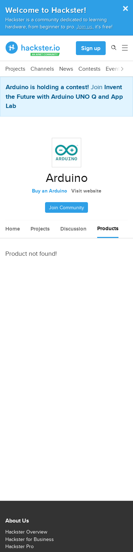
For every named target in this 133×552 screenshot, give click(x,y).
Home (12, 229)
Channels (42, 69)
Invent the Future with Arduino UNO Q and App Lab (64, 96)
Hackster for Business (29, 539)
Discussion (73, 229)
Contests (89, 69)
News (66, 69)
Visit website (86, 190)
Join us (85, 26)
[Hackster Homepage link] (32, 48)
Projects (15, 69)
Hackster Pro (19, 546)
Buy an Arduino (49, 190)
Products (107, 228)
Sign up (90, 48)
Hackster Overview (26, 531)
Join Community (66, 207)
